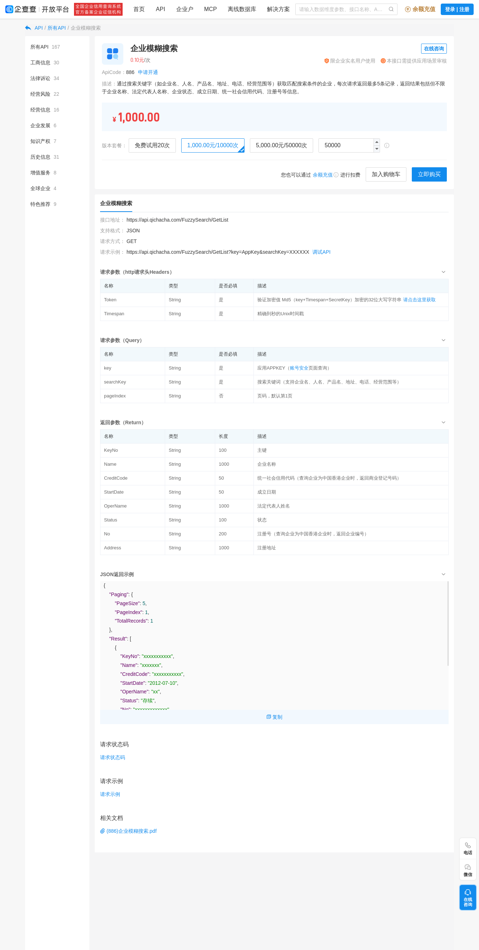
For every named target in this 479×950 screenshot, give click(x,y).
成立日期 (266, 492)
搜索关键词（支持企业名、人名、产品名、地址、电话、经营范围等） (329, 382)
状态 (262, 520)
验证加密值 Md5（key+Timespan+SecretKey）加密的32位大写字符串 (329, 299)
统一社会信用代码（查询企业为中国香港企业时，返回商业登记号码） (329, 478)
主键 (262, 450)
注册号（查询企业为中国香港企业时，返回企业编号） (313, 533)
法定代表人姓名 (273, 506)
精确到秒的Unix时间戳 (280, 313)
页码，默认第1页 (274, 396)
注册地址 (266, 547)
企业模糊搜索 (86, 28)
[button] (377, 148)
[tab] (274, 271)
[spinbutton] (349, 145)
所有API (57, 28)
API (39, 28)
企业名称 (266, 464)
